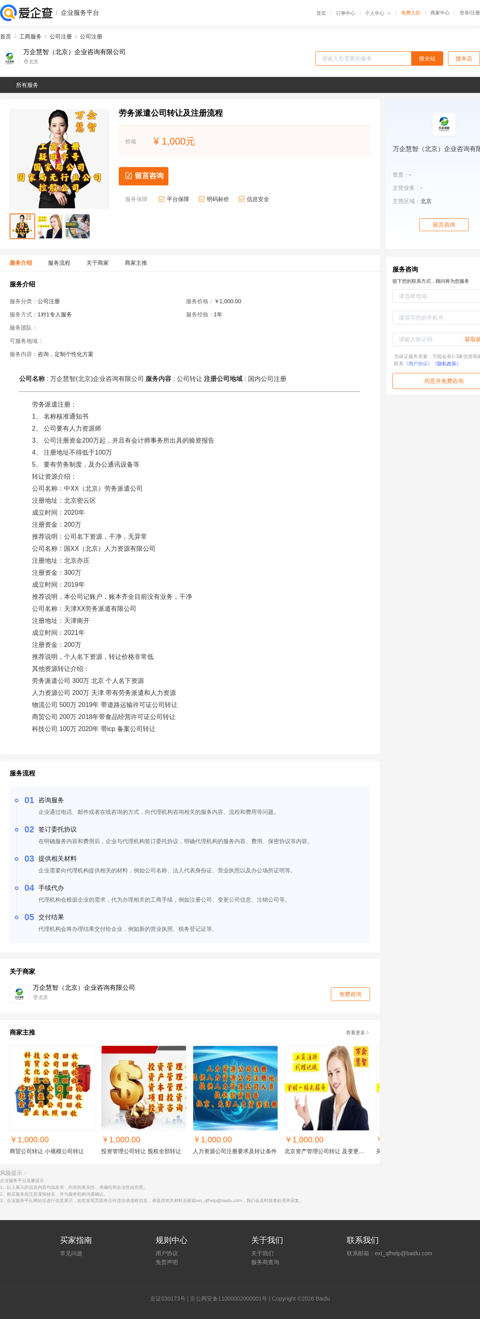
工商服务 (30, 36)
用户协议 (167, 1253)
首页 (321, 13)
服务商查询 (265, 1262)
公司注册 (61, 36)
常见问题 (71, 1253)
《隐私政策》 (446, 364)
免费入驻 (410, 12)
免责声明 (167, 1262)
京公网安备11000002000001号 (228, 1298)
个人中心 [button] (378, 13)
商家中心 (440, 12)
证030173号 (171, 1298)
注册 (475, 13)
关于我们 (262, 1253)
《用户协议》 (418, 364)
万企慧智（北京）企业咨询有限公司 (74, 52)
